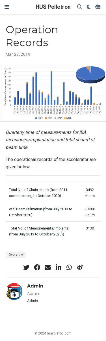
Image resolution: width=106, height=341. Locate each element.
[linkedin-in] (58, 267)
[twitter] (26, 267)
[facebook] (37, 267)
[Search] (79, 7)
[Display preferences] (89, 7)
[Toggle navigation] (7, 7)
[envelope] (48, 267)
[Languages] (98, 7)
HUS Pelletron (53, 7)
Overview (15, 255)
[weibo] (80, 267)
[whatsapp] (69, 267)
